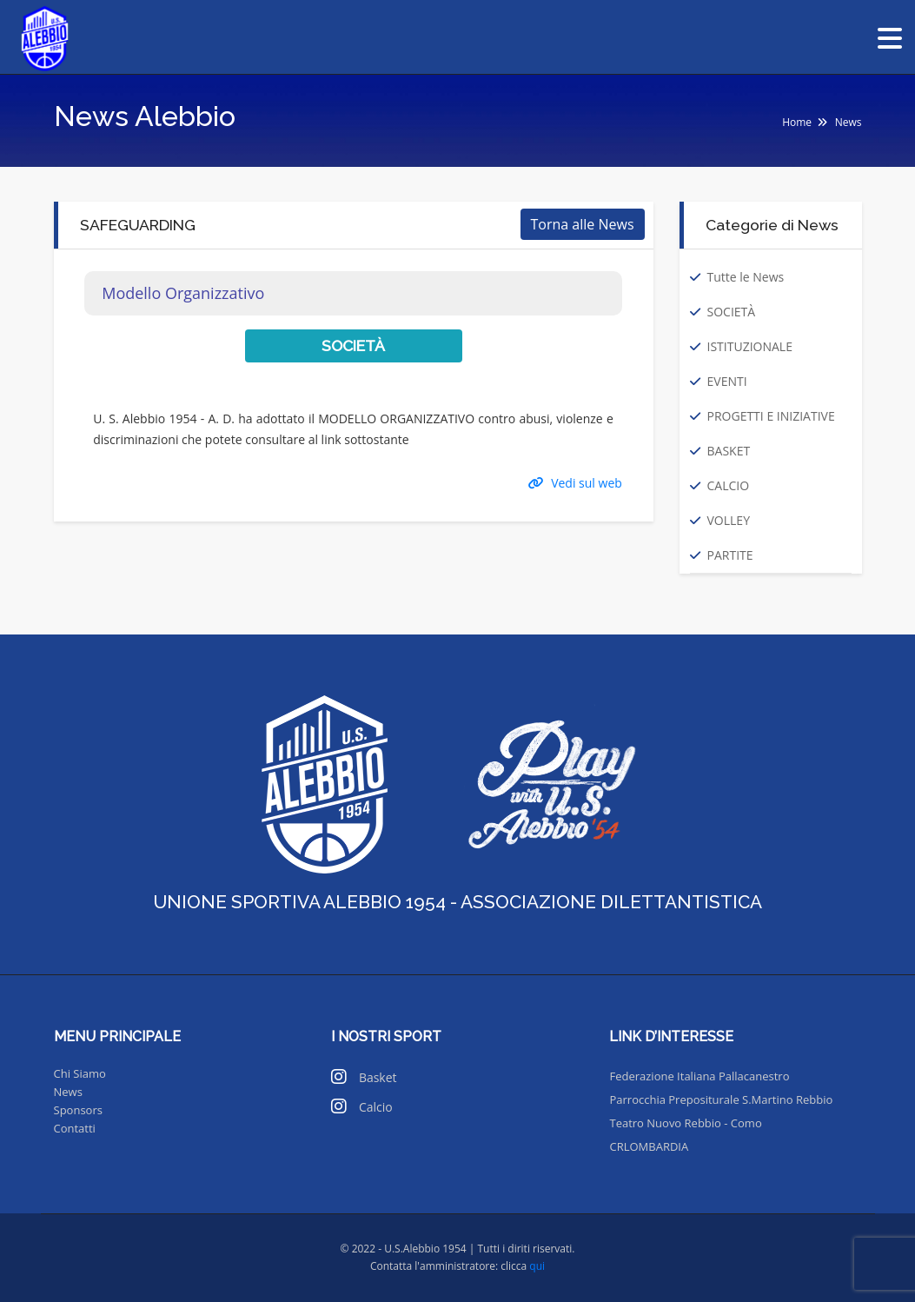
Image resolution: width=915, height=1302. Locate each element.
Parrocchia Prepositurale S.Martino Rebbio (720, 1099)
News (68, 1091)
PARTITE (730, 555)
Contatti (75, 1128)
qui (537, 1266)
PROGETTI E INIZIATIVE (771, 416)
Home (797, 122)
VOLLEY (728, 520)
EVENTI (727, 381)
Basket (378, 1077)
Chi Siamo (80, 1073)
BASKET (729, 450)
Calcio (376, 1107)
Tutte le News (746, 277)
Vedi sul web (575, 483)
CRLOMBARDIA (648, 1146)
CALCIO (728, 485)
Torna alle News (582, 224)
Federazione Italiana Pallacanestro (699, 1076)
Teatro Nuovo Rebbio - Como (685, 1123)
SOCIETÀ (731, 311)
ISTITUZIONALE (749, 346)
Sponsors (78, 1110)
